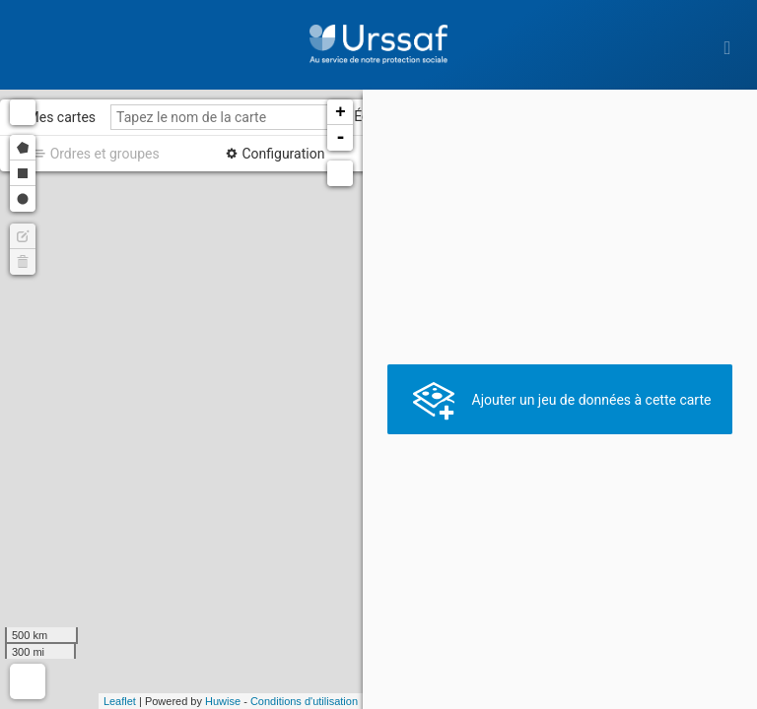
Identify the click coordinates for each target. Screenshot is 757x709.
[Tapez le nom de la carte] (227, 117)
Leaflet (119, 701)
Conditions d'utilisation (304, 701)
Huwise (223, 701)
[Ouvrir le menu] (727, 47)
